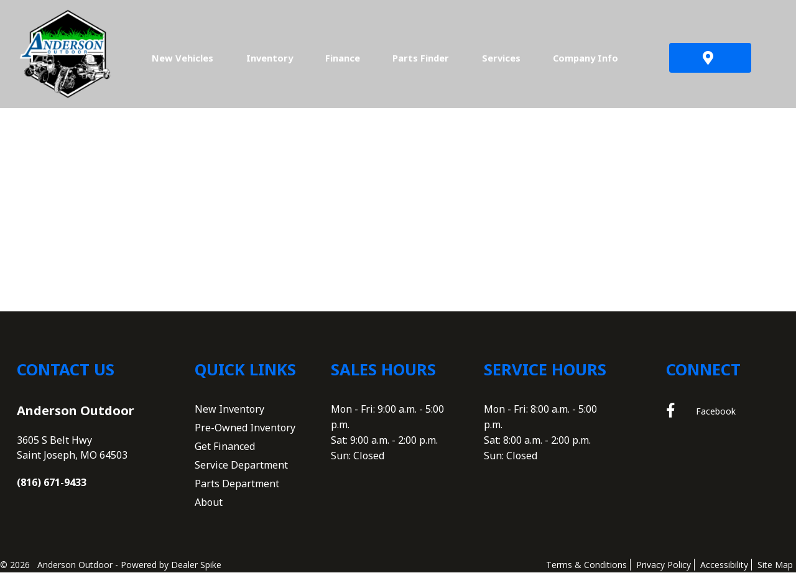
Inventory (269, 58)
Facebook (701, 416)
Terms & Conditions (586, 570)
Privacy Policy (663, 570)
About (209, 507)
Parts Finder (420, 58)
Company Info (585, 58)
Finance (342, 58)
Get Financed (225, 451)
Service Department (241, 470)
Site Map (775, 570)
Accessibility (724, 570)
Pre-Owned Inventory (245, 432)
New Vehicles (182, 58)
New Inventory (229, 414)
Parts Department (237, 488)
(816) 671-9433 (51, 487)
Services (501, 58)
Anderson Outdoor (75, 415)
